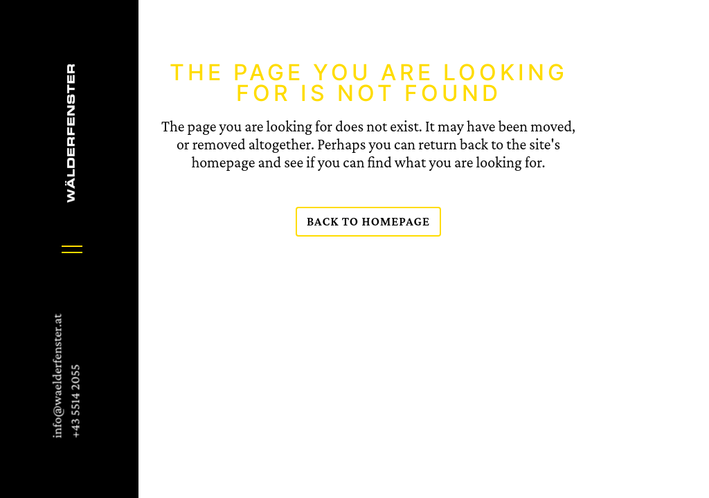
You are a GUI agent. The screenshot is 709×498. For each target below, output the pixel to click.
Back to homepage (368, 221)
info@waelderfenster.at (56, 376)
